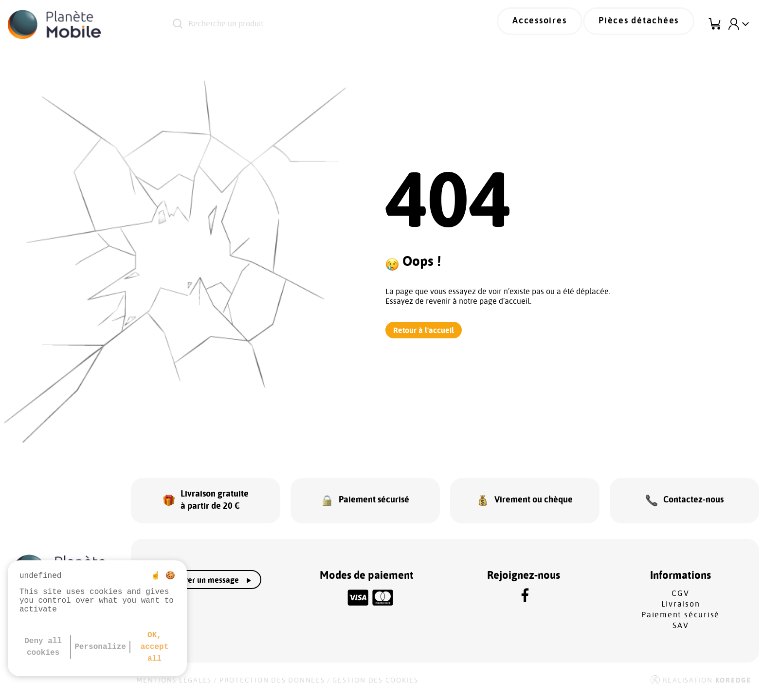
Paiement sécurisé (680, 605)
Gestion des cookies (375, 670)
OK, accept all (155, 647)
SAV (680, 615)
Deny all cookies (43, 647)
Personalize (100, 647)
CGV (680, 583)
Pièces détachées (647, 24)
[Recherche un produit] (306, 24)
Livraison (680, 594)
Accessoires (562, 24)
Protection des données (272, 670)
